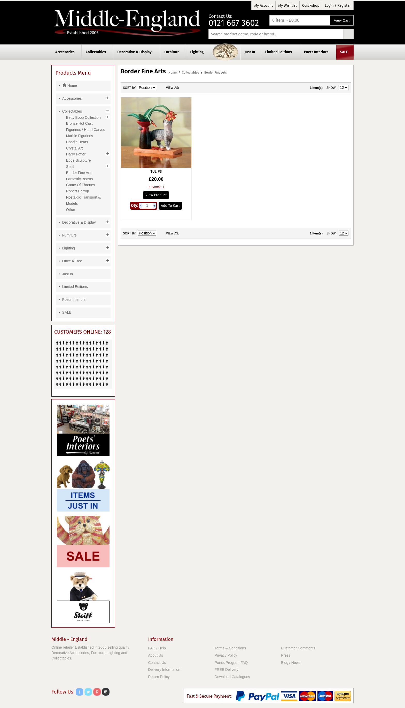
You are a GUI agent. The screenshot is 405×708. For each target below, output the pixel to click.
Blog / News (290, 662)
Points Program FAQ (231, 662)
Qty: (134, 205)
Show (331, 88)
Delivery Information (164, 669)
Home (172, 72)
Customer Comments (298, 648)
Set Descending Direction (161, 88)
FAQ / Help (157, 648)
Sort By (129, 88)
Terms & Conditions (230, 648)
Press (285, 655)
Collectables (190, 72)
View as (172, 88)
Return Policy (158, 677)
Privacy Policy (226, 655)
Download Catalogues (232, 677)
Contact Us (157, 662)
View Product (156, 195)
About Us (155, 655)
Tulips (156, 171)
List (193, 88)
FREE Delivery (226, 669)
